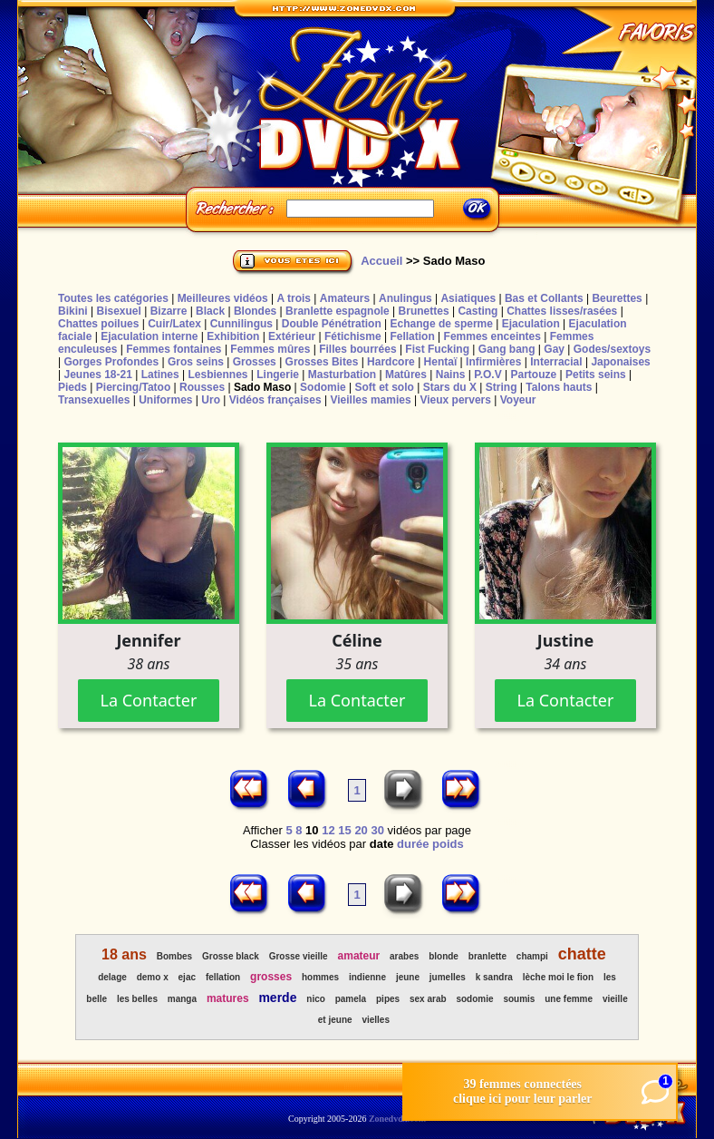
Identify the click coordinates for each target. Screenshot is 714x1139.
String (501, 387)
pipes (388, 999)
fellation (223, 977)
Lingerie (277, 374)
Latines (160, 374)
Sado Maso (262, 387)
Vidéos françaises (275, 400)
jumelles (447, 977)
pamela (350, 999)
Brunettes (424, 311)
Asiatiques (468, 298)
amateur (359, 955)
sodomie (474, 999)
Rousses (202, 387)
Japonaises (620, 361)
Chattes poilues (98, 323)
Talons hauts (559, 387)
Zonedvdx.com (397, 1119)
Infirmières (493, 361)
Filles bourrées (357, 349)
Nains (451, 374)
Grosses (254, 361)
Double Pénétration (331, 323)
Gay (554, 349)
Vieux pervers (455, 400)
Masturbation (342, 374)
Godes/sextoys (612, 349)
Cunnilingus (241, 323)
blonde (443, 956)
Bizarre (169, 311)
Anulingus (405, 298)
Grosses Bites (322, 361)
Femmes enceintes (492, 336)
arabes (404, 956)
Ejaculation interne (149, 336)
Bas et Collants (544, 298)
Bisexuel (118, 311)
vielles (376, 1020)
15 (344, 830)
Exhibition (233, 336)
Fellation (412, 336)
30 (377, 830)
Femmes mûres (270, 349)
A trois (293, 298)
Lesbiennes (217, 374)
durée (413, 844)
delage (112, 977)
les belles (137, 999)
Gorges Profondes (111, 361)
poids (448, 844)
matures (228, 998)
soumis (519, 999)
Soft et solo (384, 387)
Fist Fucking (437, 349)
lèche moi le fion (558, 977)
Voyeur (518, 400)
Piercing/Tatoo (133, 387)
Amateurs (345, 298)
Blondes (255, 311)
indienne (367, 977)
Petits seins (595, 374)
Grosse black (230, 956)
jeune (408, 977)
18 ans (124, 954)
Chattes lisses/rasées (562, 311)
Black (210, 311)
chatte (582, 954)
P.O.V (487, 374)
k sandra (494, 977)
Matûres (406, 374)
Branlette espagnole (337, 311)
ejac (187, 977)
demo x (153, 977)
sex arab (428, 999)
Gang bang (507, 349)
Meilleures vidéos (223, 298)
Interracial (556, 361)
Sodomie (323, 387)
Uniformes (165, 400)
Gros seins (196, 361)
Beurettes (617, 298)
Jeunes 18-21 (97, 374)
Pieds (72, 387)
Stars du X (450, 387)
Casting (477, 311)
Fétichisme (352, 336)
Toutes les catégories (113, 298)
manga (182, 999)
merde (277, 997)
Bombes (174, 956)
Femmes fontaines (173, 349)
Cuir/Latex (174, 323)
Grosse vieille (298, 956)
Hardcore (391, 361)
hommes (320, 977)
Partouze (533, 374)
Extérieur (291, 336)
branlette (487, 956)
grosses (271, 976)
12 (328, 830)
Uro (210, 400)
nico (315, 999)
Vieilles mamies (370, 400)
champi (532, 956)
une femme (569, 999)
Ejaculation (531, 323)
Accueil (381, 261)
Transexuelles (94, 400)
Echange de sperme (442, 323)
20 (360, 830)
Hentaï (441, 361)
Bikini (73, 311)
